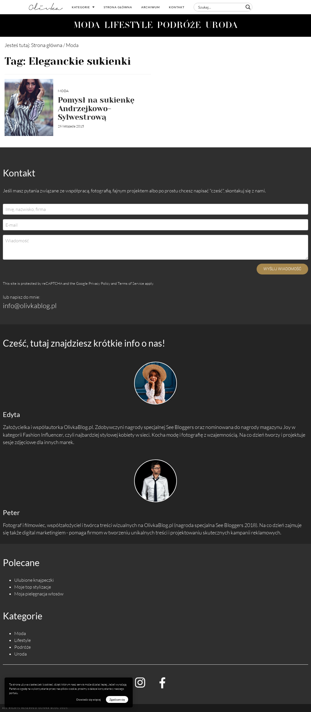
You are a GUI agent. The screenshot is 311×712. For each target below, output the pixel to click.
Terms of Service (131, 283)
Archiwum (150, 7)
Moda (63, 91)
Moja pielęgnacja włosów (39, 594)
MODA (86, 25)
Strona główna (118, 7)
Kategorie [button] (83, 7)
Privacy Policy (99, 283)
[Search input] (220, 7)
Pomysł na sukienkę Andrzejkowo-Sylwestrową (96, 108)
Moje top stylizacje (32, 587)
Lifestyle (22, 640)
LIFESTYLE (128, 25)
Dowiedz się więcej (88, 699)
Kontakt (177, 7)
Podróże (22, 647)
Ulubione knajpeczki (34, 580)
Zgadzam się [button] (117, 699)
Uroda (20, 654)
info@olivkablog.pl (30, 305)
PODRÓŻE (179, 25)
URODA (221, 25)
